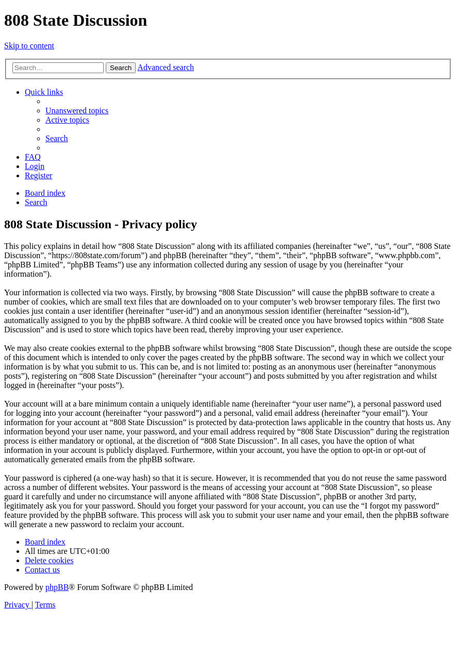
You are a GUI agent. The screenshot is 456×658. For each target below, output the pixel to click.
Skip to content (29, 45)
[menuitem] (76, 110)
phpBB (57, 587)
